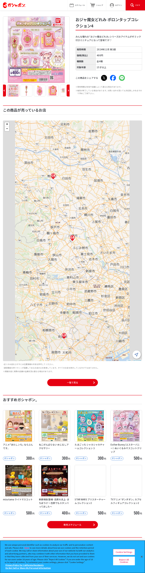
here (26, 547)
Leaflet (129, 360)
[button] (4, 90)
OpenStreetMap (137, 360)
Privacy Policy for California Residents (25, 565)
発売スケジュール (72, 524)
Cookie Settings (124, 552)
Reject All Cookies (124, 560)
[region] (72, 556)
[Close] (141, 556)
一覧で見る (72, 382)
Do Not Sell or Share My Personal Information (28, 568)
